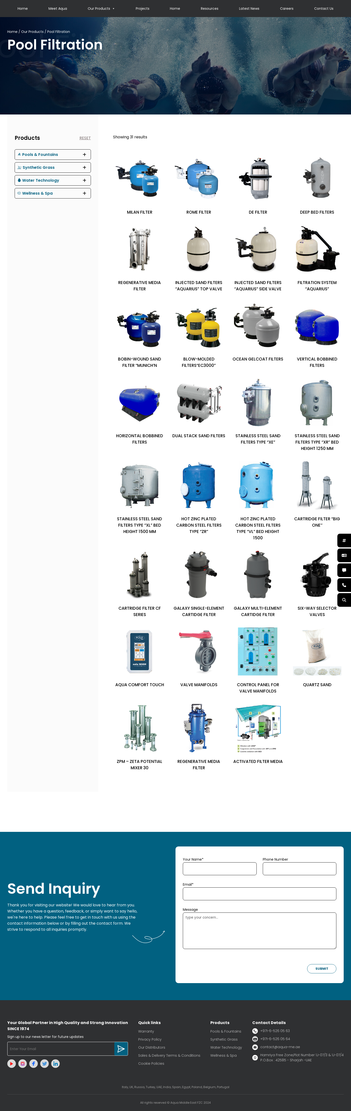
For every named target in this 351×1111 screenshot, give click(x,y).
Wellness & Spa (35, 193)
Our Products (101, 8)
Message (190, 909)
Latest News (249, 8)
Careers (286, 8)
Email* (188, 884)
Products (27, 138)
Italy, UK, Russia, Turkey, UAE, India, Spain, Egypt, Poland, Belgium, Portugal (175, 1087)
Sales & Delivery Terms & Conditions (169, 1055)
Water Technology (38, 180)
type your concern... (259, 930)
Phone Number (275, 859)
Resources (209, 8)
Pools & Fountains (37, 154)
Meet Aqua (58, 8)
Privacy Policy (150, 1039)
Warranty (146, 1031)
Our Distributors (151, 1047)
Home (23, 8)
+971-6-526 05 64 (271, 1039)
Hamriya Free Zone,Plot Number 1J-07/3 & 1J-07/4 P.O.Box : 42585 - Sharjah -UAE (298, 1058)
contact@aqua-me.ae (276, 1047)
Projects (142, 8)
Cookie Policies (151, 1063)
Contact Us (323, 8)
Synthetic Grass (36, 167)
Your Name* (193, 859)
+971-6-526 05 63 (271, 1031)
